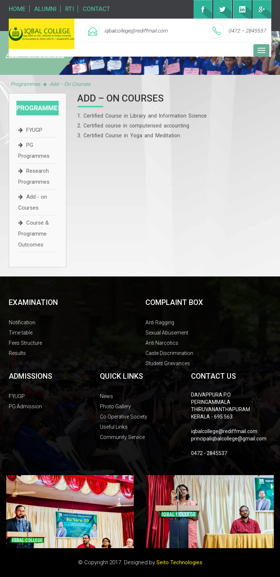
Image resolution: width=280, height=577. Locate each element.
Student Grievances (167, 363)
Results (17, 353)
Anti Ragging (159, 322)
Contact (96, 8)
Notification (22, 322)
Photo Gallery (115, 406)
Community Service (122, 437)
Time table (20, 333)
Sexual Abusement (166, 333)
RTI (69, 8)
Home (17, 8)
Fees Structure (25, 343)
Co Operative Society (123, 417)
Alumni (45, 8)
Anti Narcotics (161, 343)
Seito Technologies (179, 562)
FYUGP (34, 130)
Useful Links (114, 427)
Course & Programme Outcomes (33, 233)
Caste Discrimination (169, 353)
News (106, 396)
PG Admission (25, 406)
